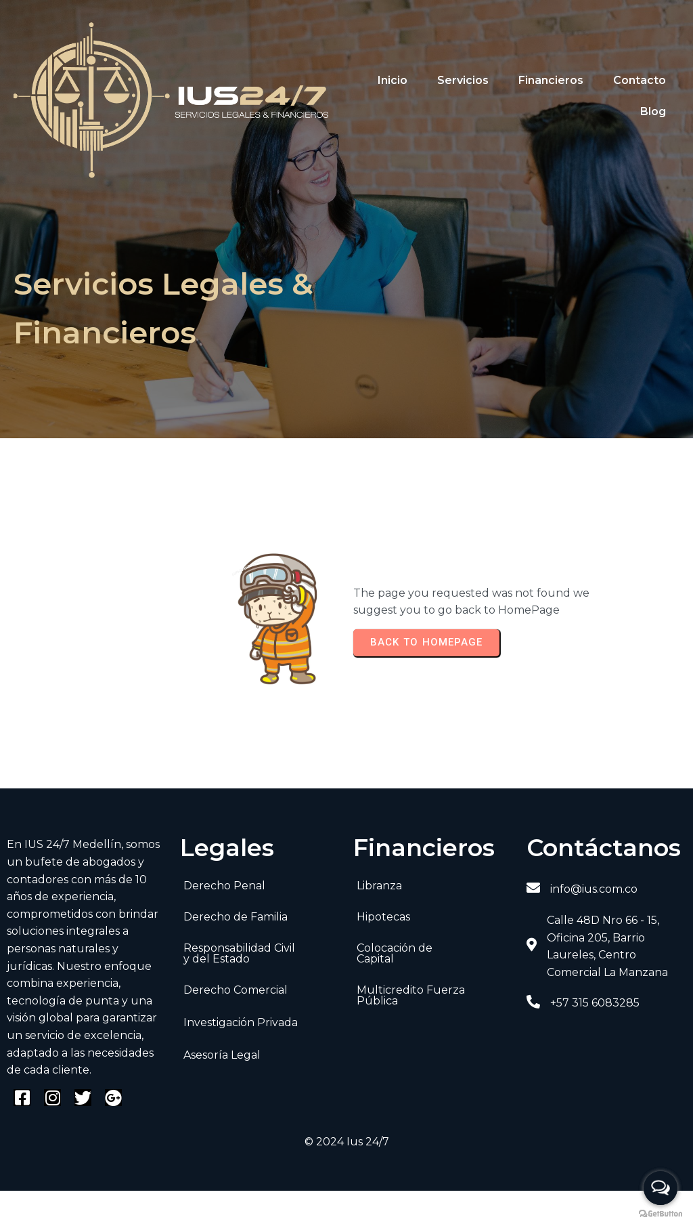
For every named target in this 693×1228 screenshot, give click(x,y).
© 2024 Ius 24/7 (347, 1141)
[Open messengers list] (660, 1188)
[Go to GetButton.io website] (660, 1214)
